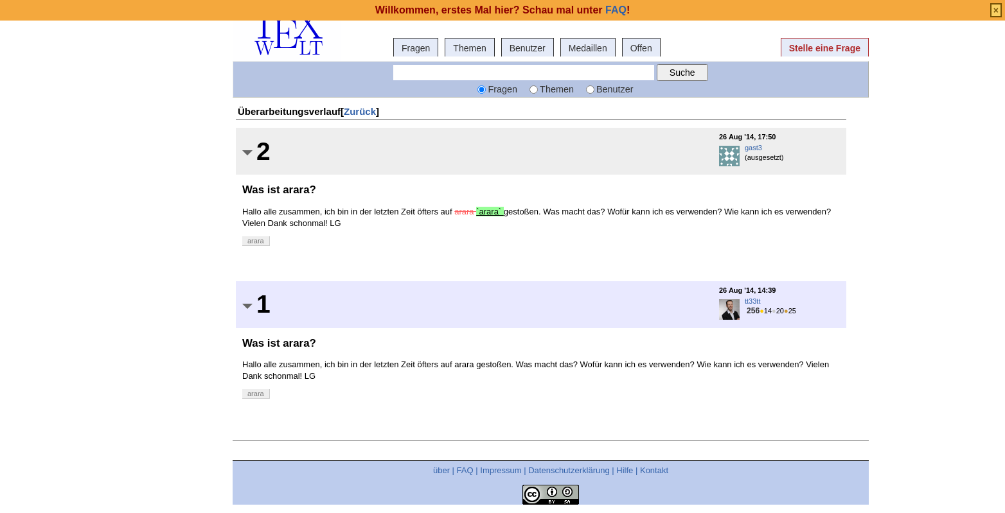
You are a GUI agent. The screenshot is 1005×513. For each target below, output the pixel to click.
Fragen (416, 48)
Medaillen (588, 48)
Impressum (500, 470)
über (441, 470)
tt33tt (752, 301)
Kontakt (654, 470)
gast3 (753, 148)
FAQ (465, 470)
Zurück (360, 111)
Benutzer (528, 48)
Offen (641, 48)
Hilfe (624, 470)
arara (255, 241)
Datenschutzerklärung (568, 470)
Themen (469, 48)
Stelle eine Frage (824, 48)
